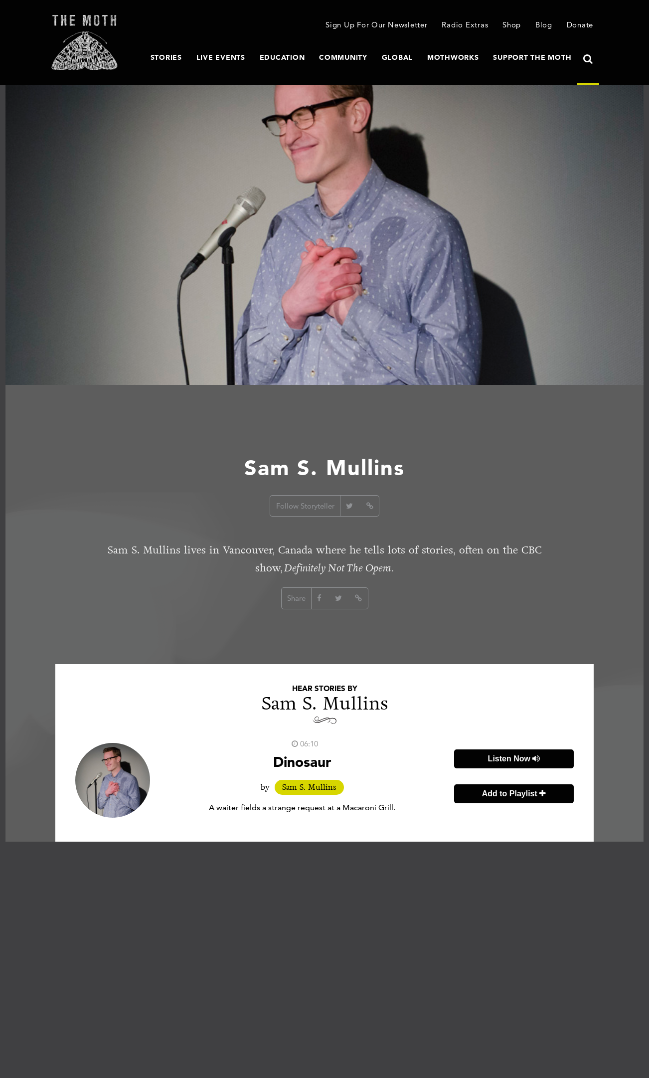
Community (343, 57)
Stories (166, 57)
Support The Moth (532, 57)
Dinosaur (302, 761)
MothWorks (453, 57)
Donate (580, 24)
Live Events (220, 57)
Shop (511, 24)
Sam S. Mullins (309, 787)
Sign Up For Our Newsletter (376, 24)
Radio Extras (465, 24)
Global (397, 57)
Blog (543, 24)
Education (282, 57)
